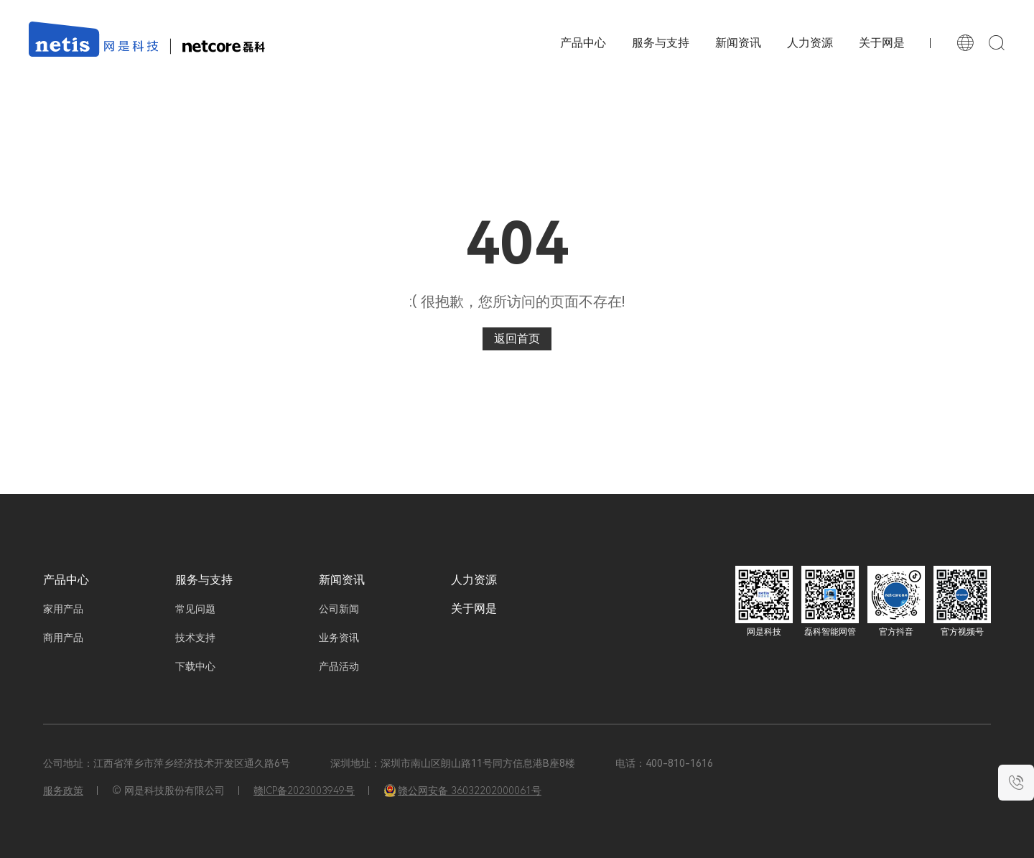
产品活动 (339, 666)
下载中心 (195, 666)
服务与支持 (660, 43)
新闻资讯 (738, 43)
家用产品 (63, 609)
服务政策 (63, 790)
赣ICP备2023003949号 (304, 790)
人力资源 (810, 43)
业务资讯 (339, 637)
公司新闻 (339, 609)
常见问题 (195, 609)
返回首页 (517, 338)
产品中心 (66, 580)
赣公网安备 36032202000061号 (462, 790)
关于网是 (882, 43)
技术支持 (195, 637)
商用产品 (63, 637)
